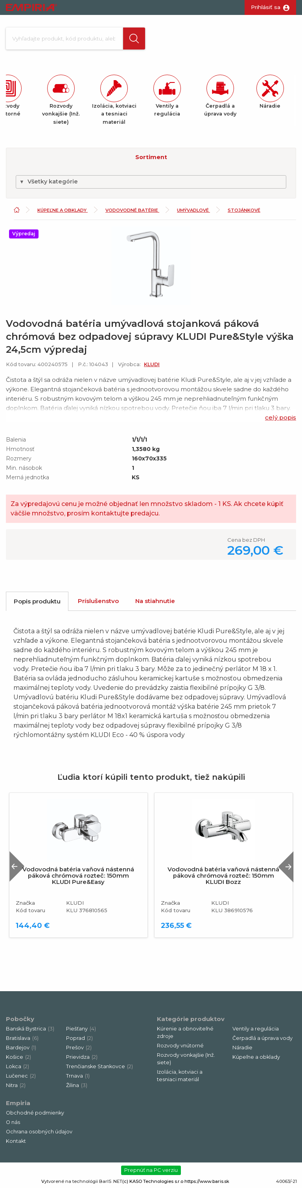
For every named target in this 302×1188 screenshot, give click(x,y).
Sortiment (151, 157)
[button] (134, 39)
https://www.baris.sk (206, 1181)
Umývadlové (193, 210)
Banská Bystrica (30, 1029)
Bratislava (22, 1038)
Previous (17, 866)
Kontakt (16, 1141)
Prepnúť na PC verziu (151, 1170)
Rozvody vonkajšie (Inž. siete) (186, 1058)
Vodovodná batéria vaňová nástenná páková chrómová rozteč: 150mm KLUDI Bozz (223, 875)
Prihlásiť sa (265, 7)
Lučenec (21, 1076)
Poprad (79, 1038)
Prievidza (82, 1057)
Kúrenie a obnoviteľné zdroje (185, 1032)
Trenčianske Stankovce (99, 1066)
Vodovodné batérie (132, 210)
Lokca (17, 1066)
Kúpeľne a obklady (62, 210)
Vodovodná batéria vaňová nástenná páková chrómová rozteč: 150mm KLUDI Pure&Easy (78, 875)
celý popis (280, 417)
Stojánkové (244, 210)
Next (286, 866)
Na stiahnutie (155, 601)
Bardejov (21, 1047)
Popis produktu (37, 601)
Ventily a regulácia (255, 1029)
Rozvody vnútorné (180, 1046)
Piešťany (81, 1029)
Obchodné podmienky (35, 1113)
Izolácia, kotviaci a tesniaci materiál (180, 1075)
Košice (18, 1057)
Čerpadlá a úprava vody (262, 1038)
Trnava (78, 1076)
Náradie (242, 1047)
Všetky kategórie (48, 181)
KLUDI (152, 364)
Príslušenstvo (98, 601)
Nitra (16, 1085)
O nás (13, 1122)
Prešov (79, 1047)
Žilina (76, 1085)
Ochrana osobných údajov (39, 1132)
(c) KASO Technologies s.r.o (152, 1181)
